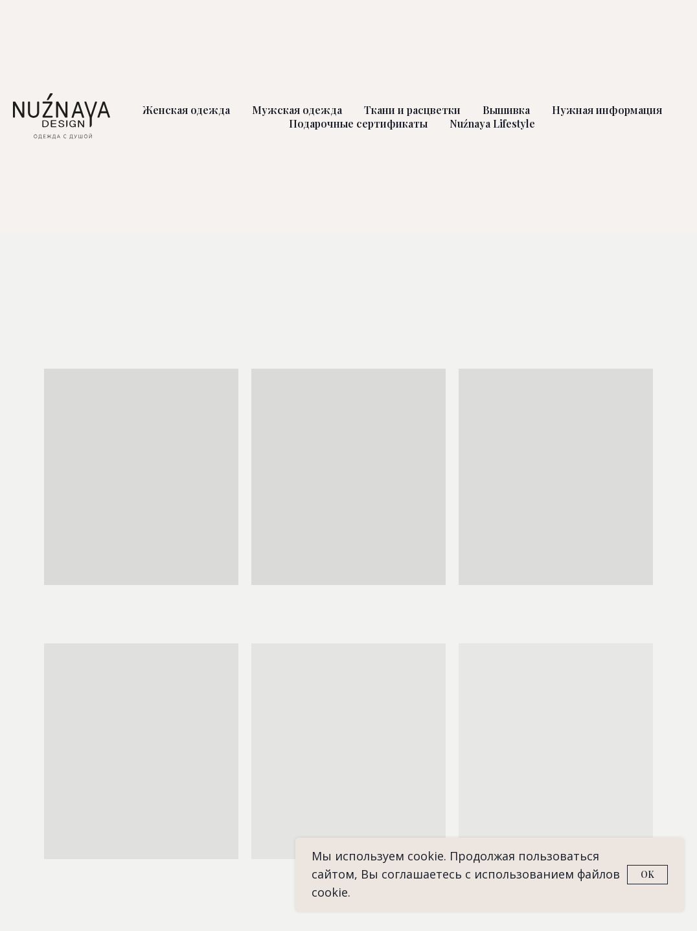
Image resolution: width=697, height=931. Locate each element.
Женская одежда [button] (186, 110)
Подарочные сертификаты (358, 123)
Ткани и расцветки (412, 110)
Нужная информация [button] (607, 110)
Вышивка (506, 110)
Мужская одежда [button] (297, 110)
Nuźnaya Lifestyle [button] (492, 123)
